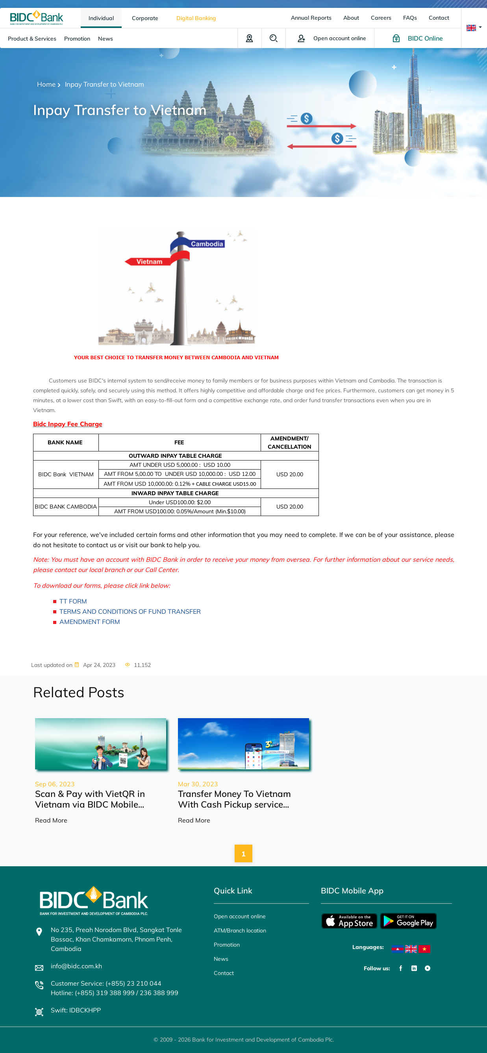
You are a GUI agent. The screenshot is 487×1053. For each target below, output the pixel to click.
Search (273, 38)
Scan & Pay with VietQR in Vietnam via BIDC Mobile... (90, 799)
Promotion (77, 38)
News (105, 38)
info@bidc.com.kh (76, 966)
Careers (381, 17)
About (351, 17)
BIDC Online (425, 38)
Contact (439, 17)
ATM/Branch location (249, 38)
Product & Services (32, 38)
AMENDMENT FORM (89, 622)
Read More (51, 820)
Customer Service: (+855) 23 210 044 (106, 983)
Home (46, 84)
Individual (101, 18)
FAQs (410, 17)
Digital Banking (196, 18)
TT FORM (73, 601)
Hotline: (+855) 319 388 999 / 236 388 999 (114, 993)
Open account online (240, 916)
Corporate (145, 18)
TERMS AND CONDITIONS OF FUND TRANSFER (130, 611)
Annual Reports (311, 17)
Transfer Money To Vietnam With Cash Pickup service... (234, 799)
